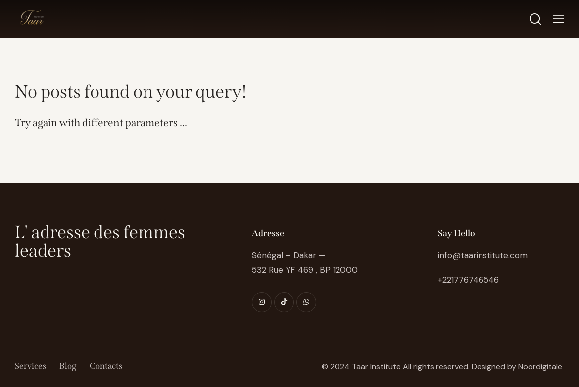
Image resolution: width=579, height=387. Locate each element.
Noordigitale (540, 366)
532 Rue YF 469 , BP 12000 (305, 269)
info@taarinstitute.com (483, 255)
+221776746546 (468, 280)
